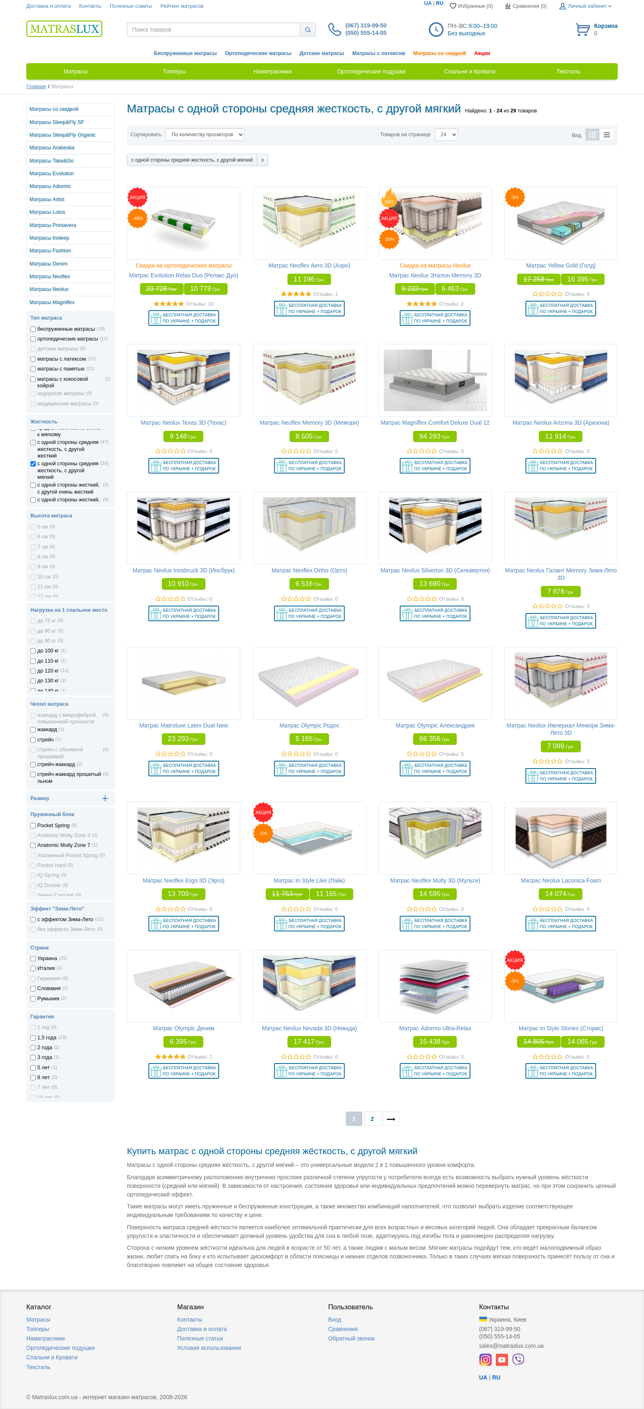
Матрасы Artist (47, 199)
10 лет (45, 1097)
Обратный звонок (351, 1338)
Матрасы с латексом (378, 53)
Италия (46, 968)
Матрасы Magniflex (52, 302)
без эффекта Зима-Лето (66, 929)
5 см (42, 527)
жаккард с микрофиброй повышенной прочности (66, 718)
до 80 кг (46, 631)
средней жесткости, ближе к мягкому (69, 431)
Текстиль (38, 1367)
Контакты (90, 6)
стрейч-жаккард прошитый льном (69, 777)
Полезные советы (131, 6)
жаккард (47, 729)
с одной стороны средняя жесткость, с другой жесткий (68, 449)
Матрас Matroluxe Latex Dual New (183, 725)
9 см (42, 567)
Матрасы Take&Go (52, 161)
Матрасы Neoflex (50, 276)
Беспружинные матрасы (185, 53)
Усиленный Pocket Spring (67, 855)
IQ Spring (48, 875)
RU (439, 3)
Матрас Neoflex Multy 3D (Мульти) (435, 880)
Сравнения (343, 1329)
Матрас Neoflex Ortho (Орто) (309, 570)
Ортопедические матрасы (258, 53)
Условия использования (209, 1348)
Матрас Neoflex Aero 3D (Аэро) (310, 265)
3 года (44, 1057)
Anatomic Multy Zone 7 (63, 845)
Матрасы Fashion (50, 251)
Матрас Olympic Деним (183, 1028)
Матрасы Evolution (52, 173)
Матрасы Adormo (50, 186)
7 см (42, 547)
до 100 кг (48, 651)
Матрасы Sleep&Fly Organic (63, 135)
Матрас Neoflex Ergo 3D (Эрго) (184, 880)
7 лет (43, 1087)
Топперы (37, 1329)
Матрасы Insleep (49, 238)
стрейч (45, 740)
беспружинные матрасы (66, 329)
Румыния (48, 999)
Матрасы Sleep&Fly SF (57, 122)
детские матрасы (57, 349)
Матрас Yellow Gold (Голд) (561, 265)
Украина (47, 958)
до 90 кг (46, 641)
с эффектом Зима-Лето (65, 919)
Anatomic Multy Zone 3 (63, 835)
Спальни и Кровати (52, 1357)
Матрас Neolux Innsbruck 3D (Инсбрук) (184, 570)
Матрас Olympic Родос (309, 725)
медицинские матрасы (64, 404)
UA (428, 3)
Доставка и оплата (48, 6)
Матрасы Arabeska (52, 148)
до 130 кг (48, 681)
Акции (482, 53)
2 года (44, 1047)
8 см (42, 557)
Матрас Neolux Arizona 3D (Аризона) (561, 422)
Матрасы (38, 1319)
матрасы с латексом (61, 359)
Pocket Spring (53, 825)
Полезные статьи (200, 1338)
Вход (334, 1319)
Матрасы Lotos (47, 212)
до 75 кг (46, 621)
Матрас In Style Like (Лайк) (309, 880)
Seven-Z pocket (55, 895)
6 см (42, 537)
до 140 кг (48, 691)
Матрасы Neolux (49, 289)
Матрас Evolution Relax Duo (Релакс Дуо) (183, 275)
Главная (36, 86)
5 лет (43, 1067)
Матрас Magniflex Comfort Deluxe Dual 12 (435, 422)
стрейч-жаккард (56, 764)
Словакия (49, 988)
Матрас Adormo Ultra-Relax (435, 1028)
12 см (44, 596)
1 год (43, 1027)
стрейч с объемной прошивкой (60, 753)
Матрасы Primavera (53, 225)
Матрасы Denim (48, 264)
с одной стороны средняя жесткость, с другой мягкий (68, 470)
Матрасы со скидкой (439, 53)
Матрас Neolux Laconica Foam (561, 880)
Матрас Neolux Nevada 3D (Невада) (309, 1028)
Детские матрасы (322, 53)
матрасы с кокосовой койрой (62, 382)
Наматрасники (45, 1338)
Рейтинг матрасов (182, 6)
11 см (44, 587)
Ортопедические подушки (60, 1348)
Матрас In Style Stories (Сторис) (561, 1028)
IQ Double (49, 885)
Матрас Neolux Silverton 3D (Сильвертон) (435, 570)
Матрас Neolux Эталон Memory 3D (435, 275)
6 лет (43, 1077)
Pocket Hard (51, 865)
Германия (48, 978)
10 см (44, 577)
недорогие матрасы (61, 393)
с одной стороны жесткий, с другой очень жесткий (68, 488)
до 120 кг (48, 671)
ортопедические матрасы (67, 339)
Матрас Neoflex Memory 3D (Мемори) (309, 422)
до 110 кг (48, 661)
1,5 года (46, 1038)
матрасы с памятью (61, 369)
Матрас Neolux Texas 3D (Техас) (183, 422)
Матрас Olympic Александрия (435, 725)
